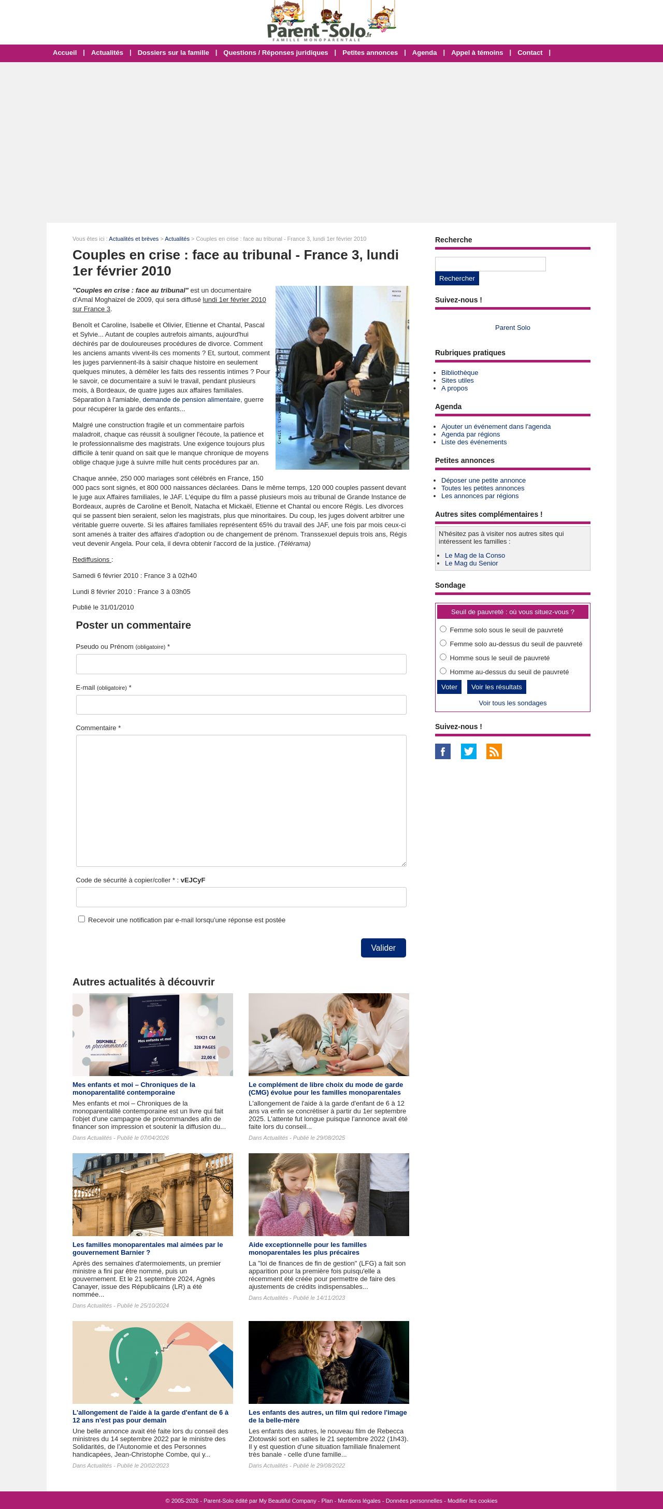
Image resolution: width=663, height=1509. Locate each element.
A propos (454, 388)
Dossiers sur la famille (173, 52)
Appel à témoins (477, 52)
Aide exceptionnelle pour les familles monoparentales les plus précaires (308, 1248)
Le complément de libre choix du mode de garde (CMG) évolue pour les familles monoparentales (326, 1088)
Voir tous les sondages (513, 703)
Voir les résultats (496, 687)
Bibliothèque (460, 372)
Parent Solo (512, 327)
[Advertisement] (331, 142)
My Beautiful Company (287, 1501)
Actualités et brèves (133, 239)
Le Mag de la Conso (475, 555)
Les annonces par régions (480, 496)
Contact (529, 52)
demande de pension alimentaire (191, 399)
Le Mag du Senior (471, 563)
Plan (327, 1501)
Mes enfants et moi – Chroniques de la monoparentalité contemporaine (134, 1088)
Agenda (424, 52)
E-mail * (104, 687)
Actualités (107, 52)
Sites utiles (457, 380)
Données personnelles (414, 1501)
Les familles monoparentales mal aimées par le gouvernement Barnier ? (148, 1248)
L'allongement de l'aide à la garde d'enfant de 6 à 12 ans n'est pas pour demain (150, 1416)
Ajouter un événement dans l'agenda (496, 426)
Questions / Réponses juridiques (275, 52)
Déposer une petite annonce (483, 480)
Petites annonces (370, 52)
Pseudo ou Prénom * (123, 646)
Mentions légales (359, 1501)
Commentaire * (98, 728)
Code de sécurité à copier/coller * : (141, 880)
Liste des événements (474, 442)
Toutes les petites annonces (482, 488)
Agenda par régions (470, 434)
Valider (383, 948)
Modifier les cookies (473, 1501)
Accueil (65, 52)
